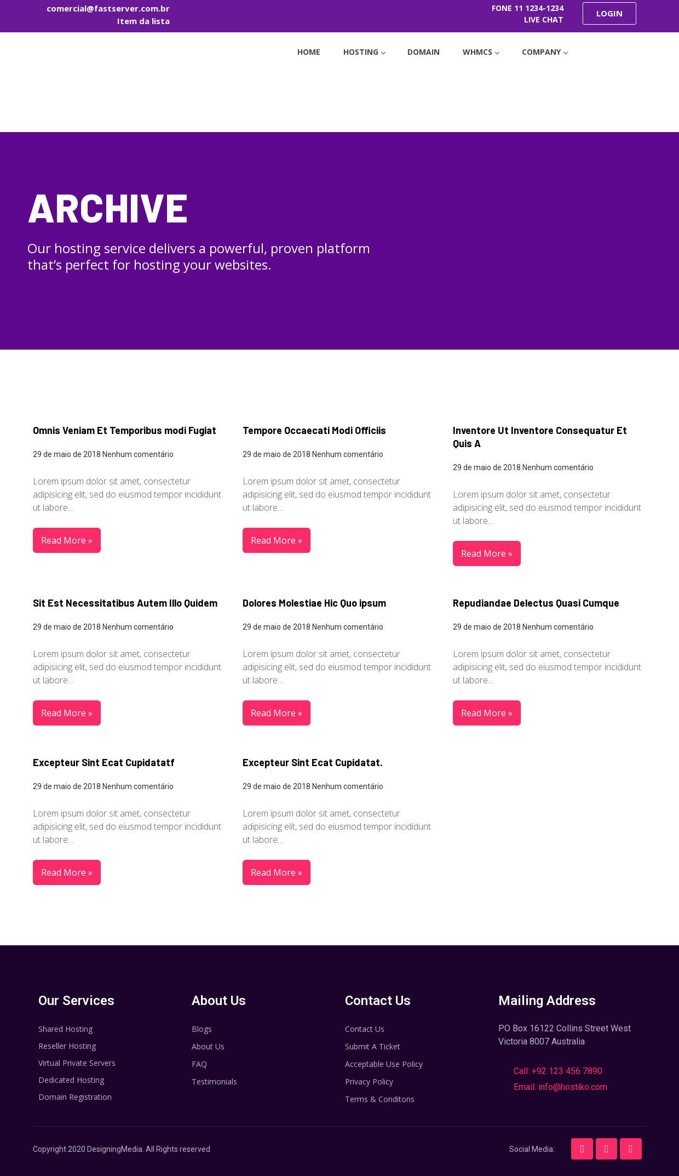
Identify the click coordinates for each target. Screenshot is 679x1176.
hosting (359, 49)
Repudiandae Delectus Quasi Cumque (536, 603)
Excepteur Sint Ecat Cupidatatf (104, 762)
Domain (423, 49)
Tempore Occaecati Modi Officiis (314, 430)
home (299, 49)
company (554, 49)
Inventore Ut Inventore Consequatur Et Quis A (540, 436)
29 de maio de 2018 (67, 454)
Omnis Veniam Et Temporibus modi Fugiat (124, 430)
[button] (609, 13)
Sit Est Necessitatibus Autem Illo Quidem (125, 603)
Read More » (67, 540)
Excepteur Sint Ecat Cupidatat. (313, 762)
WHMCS (485, 49)
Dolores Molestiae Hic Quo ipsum (314, 603)
